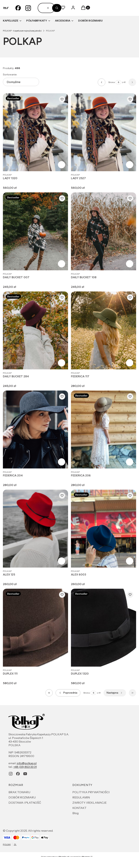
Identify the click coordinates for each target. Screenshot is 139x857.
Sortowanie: (10, 74)
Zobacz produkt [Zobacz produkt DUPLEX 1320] (129, 660)
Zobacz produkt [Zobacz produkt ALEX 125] (61, 561)
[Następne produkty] (115, 692)
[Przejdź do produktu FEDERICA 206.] (103, 429)
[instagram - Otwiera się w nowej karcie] (28, 8)
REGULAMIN (81, 797)
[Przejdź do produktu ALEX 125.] (35, 529)
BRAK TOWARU (19, 792)
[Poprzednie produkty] (68, 692)
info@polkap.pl (27, 763)
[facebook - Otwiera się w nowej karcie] (18, 8)
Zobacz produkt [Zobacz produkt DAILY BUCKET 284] (61, 362)
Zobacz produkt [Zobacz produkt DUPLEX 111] (61, 660)
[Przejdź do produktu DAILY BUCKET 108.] (103, 231)
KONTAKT (79, 808)
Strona (111, 82)
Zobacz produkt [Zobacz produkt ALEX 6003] (129, 561)
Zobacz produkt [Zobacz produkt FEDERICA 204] (61, 462)
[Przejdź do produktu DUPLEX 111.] (35, 628)
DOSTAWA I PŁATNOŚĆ (25, 802)
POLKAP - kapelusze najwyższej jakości (22, 30)
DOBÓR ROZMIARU (22, 797)
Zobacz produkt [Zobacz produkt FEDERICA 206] (129, 462)
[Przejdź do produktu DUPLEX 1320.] (103, 628)
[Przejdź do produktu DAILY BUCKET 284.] (35, 330)
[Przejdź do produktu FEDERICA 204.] (35, 429)
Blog (75, 813)
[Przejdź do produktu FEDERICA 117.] (103, 330)
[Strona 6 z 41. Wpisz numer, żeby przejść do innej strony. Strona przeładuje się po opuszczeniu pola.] (118, 82)
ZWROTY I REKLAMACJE (89, 802)
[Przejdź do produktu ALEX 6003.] (103, 529)
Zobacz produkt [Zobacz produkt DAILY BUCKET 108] (129, 263)
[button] (56, 8)
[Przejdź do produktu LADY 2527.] (103, 132)
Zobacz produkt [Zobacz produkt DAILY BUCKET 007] (61, 263)
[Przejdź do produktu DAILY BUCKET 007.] (35, 231)
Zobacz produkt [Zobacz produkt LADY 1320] (61, 164)
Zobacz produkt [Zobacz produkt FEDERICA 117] (129, 362)
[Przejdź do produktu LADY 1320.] (35, 132)
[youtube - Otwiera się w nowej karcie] (25, 773)
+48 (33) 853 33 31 (25, 767)
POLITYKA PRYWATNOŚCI (90, 792)
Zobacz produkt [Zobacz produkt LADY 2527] (129, 164)
